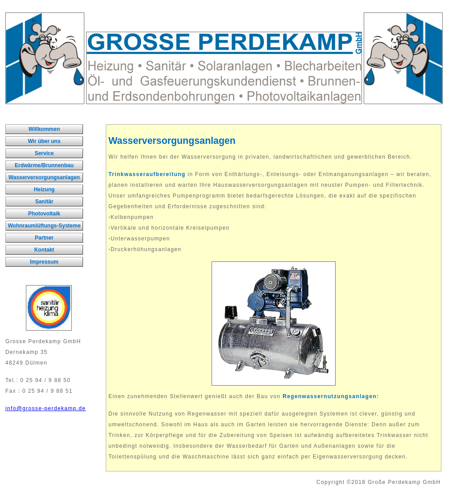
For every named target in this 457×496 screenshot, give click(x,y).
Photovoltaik (44, 213)
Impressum (44, 262)
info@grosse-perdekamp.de (45, 408)
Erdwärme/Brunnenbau (44, 165)
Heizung (44, 189)
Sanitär (44, 201)
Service (44, 153)
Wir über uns (44, 141)
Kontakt (44, 250)
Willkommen (44, 129)
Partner (44, 238)
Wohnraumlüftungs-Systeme (44, 226)
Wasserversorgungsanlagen (44, 177)
